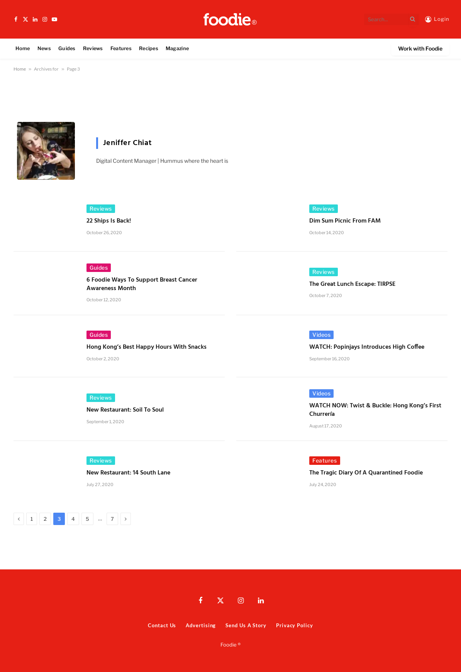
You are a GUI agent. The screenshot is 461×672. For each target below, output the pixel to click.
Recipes (148, 48)
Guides (67, 48)
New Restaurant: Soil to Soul (125, 410)
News (44, 48)
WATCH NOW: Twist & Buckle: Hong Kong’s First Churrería (375, 410)
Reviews (93, 48)
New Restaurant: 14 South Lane (128, 473)
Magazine (177, 48)
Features (121, 48)
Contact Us (162, 625)
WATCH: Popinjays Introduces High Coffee (367, 347)
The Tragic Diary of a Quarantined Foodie (366, 473)
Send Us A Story (245, 625)
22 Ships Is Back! (108, 221)
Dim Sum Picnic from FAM (345, 221)
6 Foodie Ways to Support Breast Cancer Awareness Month (141, 284)
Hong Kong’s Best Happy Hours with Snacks (146, 347)
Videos (321, 334)
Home (22, 48)
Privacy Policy (294, 625)
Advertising (201, 625)
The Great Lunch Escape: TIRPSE (352, 284)
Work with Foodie (420, 48)
